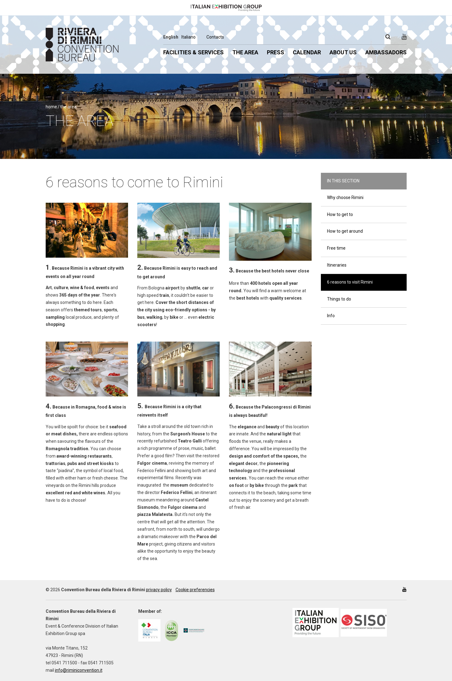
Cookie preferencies (195, 589)
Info (331, 315)
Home (51, 106)
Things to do (339, 299)
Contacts (215, 37)
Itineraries (336, 265)
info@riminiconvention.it (78, 670)
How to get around (345, 231)
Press (275, 52)
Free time (336, 248)
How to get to (340, 214)
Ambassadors (386, 52)
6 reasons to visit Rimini (350, 282)
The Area (245, 52)
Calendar (307, 52)
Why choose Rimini (345, 197)
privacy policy (159, 589)
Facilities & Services (193, 52)
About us (343, 52)
